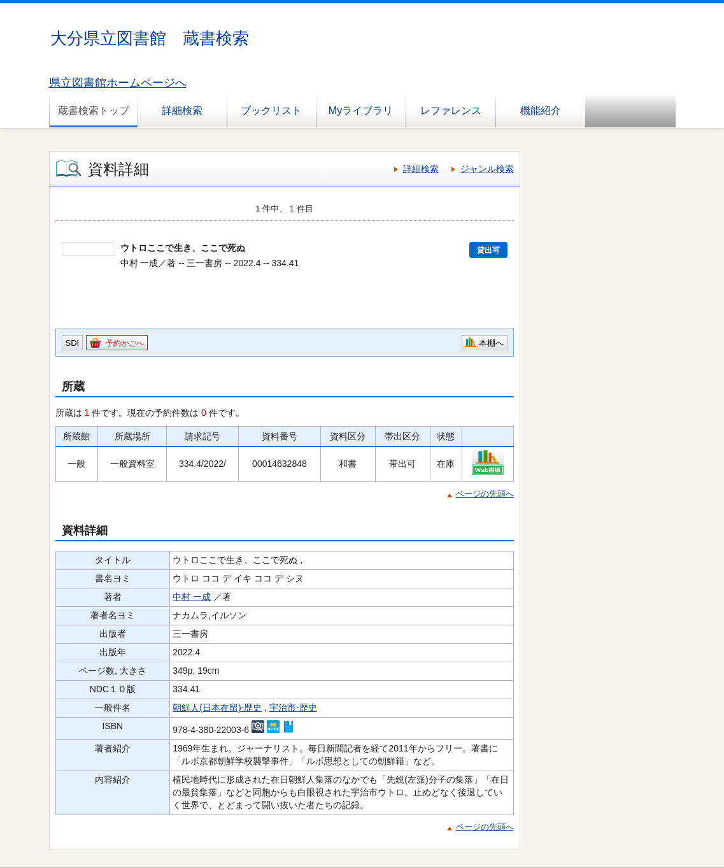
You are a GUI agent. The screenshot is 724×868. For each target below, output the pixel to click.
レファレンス (450, 110)
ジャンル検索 (487, 169)
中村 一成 (192, 597)
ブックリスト (271, 110)
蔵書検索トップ (93, 110)
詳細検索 (182, 110)
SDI (73, 343)
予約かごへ (125, 343)
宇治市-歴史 (293, 707)
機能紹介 (540, 110)
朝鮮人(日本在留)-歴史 (217, 707)
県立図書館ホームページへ (118, 82)
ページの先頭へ (485, 494)
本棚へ (491, 343)
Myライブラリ (361, 110)
